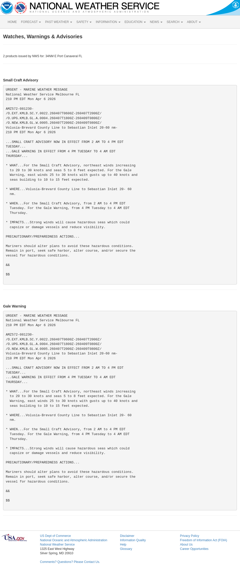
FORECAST (31, 22)
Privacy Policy (189, 536)
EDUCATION (135, 22)
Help (123, 544)
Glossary (126, 549)
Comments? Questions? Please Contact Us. (70, 562)
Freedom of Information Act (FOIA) (203, 540)
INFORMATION (108, 22)
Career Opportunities (194, 549)
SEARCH (175, 22)
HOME (12, 22)
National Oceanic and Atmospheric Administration (73, 540)
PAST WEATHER (58, 22)
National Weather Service (57, 544)
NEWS (156, 22)
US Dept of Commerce (55, 536)
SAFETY (84, 22)
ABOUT (194, 22)
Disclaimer (127, 536)
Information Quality (133, 540)
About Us (186, 544)
